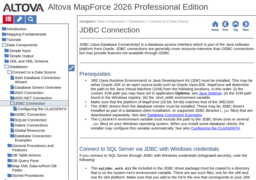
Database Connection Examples (175, 115)
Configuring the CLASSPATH (215, 128)
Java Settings (210, 93)
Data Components (111, 21)
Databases (137, 21)
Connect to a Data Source (168, 21)
